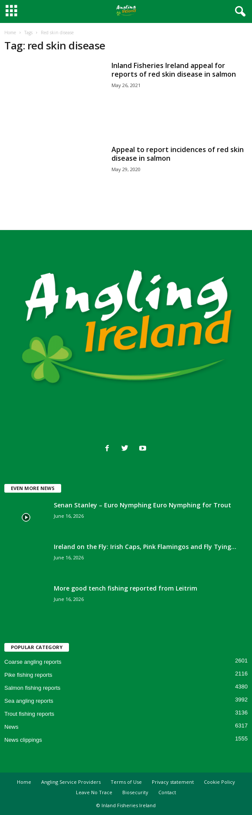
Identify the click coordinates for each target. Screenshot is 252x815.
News (11, 727)
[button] (238, 11)
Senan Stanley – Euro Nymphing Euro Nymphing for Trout (142, 505)
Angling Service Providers (71, 782)
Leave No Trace (94, 792)
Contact (167, 792)
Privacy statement (173, 782)
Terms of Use (126, 782)
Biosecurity (135, 792)
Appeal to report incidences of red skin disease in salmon (177, 154)
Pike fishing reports (28, 675)
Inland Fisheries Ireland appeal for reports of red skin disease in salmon (173, 70)
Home (10, 32)
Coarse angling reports (33, 662)
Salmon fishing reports (32, 688)
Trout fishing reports (29, 714)
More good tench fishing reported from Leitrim (125, 588)
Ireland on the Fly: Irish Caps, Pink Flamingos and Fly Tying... (145, 546)
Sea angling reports (28, 701)
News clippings (23, 740)
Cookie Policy (219, 782)
